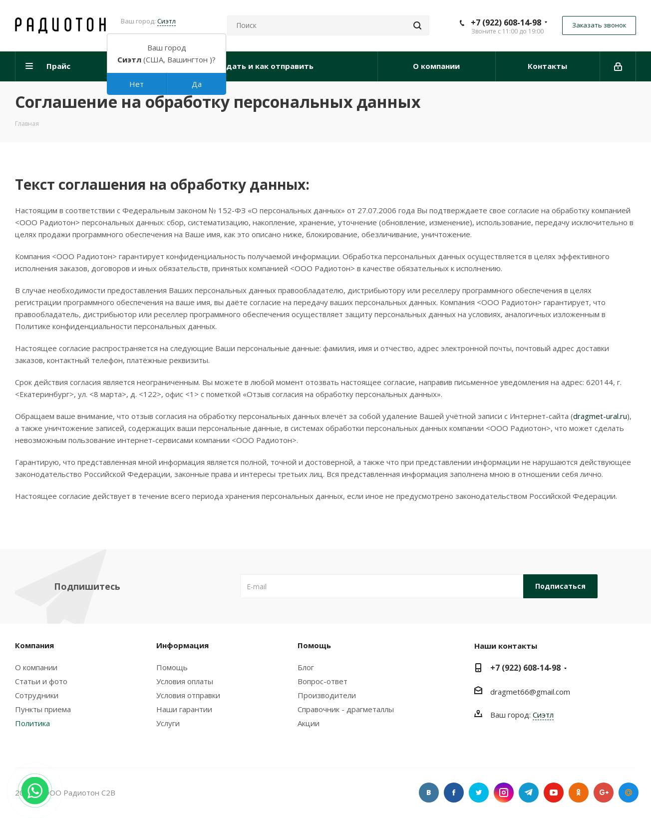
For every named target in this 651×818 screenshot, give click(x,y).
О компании (36, 667)
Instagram (504, 793)
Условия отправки (188, 695)
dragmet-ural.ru (600, 416)
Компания (34, 645)
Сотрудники (36, 695)
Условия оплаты (184, 681)
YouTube (554, 793)
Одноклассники (579, 793)
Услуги (168, 723)
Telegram (529, 793)
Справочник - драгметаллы (346, 709)
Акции (309, 723)
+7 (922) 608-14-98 (506, 22)
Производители (327, 695)
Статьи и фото (41, 681)
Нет (136, 84)
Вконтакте (429, 793)
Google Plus (604, 793)
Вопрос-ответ (322, 681)
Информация (182, 645)
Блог (306, 667)
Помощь (172, 667)
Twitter (479, 793)
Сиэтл (166, 20)
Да (197, 84)
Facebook (454, 793)
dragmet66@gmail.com (530, 692)
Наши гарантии (184, 709)
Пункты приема (43, 709)
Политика (32, 723)
